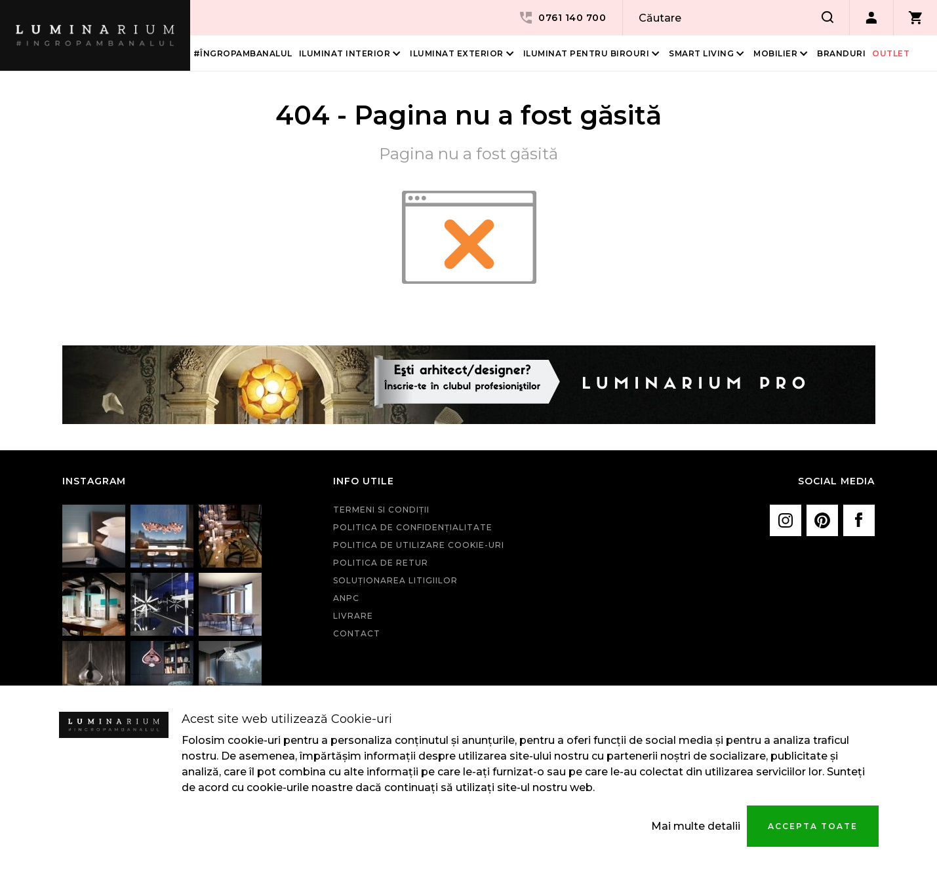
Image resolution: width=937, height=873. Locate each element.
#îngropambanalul (242, 53)
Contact (356, 633)
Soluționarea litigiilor (395, 580)
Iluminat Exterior (457, 53)
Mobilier (775, 53)
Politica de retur (380, 563)
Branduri (841, 53)
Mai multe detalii (695, 826)
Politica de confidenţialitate (412, 527)
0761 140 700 (562, 18)
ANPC (346, 598)
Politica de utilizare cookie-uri (418, 545)
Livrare (353, 616)
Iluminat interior (345, 53)
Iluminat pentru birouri (586, 53)
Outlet (890, 53)
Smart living (701, 53)
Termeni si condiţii (381, 509)
